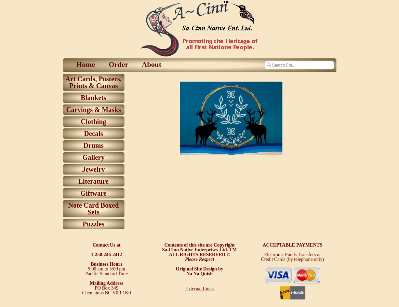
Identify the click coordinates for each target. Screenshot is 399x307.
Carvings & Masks (93, 109)
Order (118, 64)
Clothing (93, 121)
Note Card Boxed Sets (93, 208)
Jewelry (93, 169)
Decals (93, 133)
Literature (93, 181)
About (151, 64)
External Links (199, 288)
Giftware (93, 193)
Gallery (93, 157)
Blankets (93, 97)
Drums (93, 145)
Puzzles (93, 224)
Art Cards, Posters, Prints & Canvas (93, 82)
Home (86, 64)
